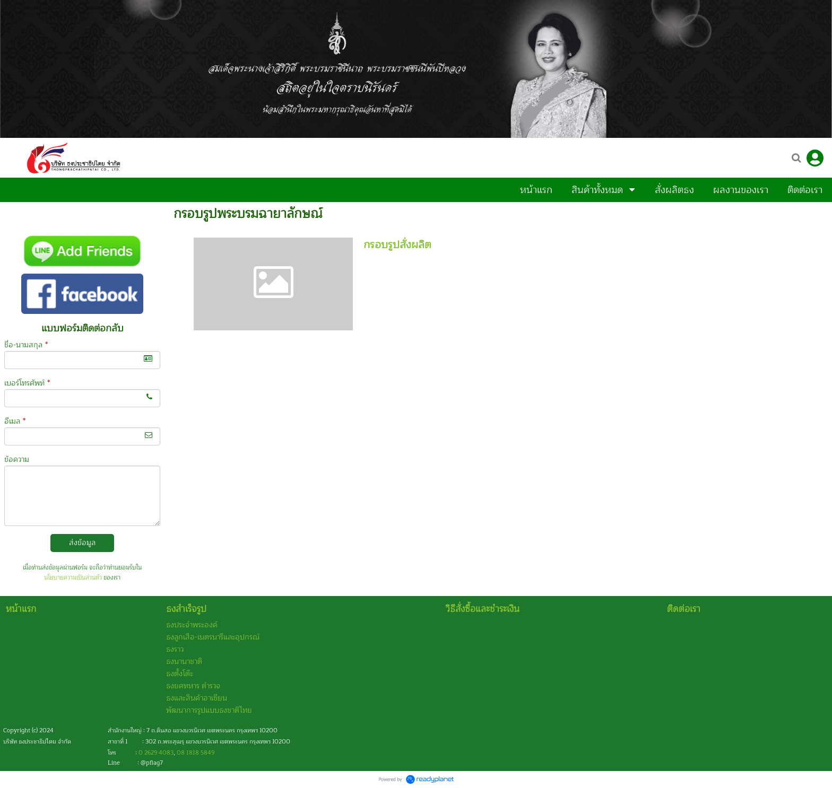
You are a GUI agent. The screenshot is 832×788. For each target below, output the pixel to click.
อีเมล (14, 421)
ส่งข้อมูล (82, 543)
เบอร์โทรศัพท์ (27, 383)
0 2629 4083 (156, 753)
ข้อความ (16, 459)
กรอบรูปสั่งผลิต (397, 244)
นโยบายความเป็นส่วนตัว (73, 578)
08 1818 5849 (195, 753)
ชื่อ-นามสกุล (26, 345)
